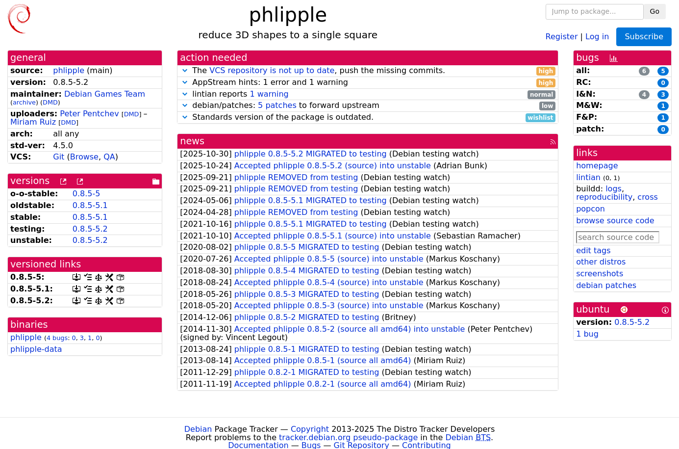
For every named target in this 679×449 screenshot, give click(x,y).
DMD (50, 102)
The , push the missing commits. (367, 71)
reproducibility (604, 197)
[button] (184, 70)
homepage (597, 165)
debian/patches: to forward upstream (367, 106)
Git (58, 156)
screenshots (599, 273)
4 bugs (57, 338)
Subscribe (644, 36)
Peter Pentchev (89, 113)
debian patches (606, 285)
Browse (84, 156)
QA (109, 156)
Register (562, 36)
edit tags (593, 250)
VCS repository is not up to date (271, 70)
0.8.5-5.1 (90, 205)
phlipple (68, 70)
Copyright (310, 429)
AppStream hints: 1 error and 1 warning (367, 83)
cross (647, 197)
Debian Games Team (104, 94)
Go (654, 11)
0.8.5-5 (87, 193)
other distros (601, 261)
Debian (198, 429)
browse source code (615, 220)
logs (613, 188)
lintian (588, 177)
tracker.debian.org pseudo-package (348, 437)
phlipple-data (36, 349)
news (192, 141)
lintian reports (367, 94)
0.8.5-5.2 (90, 229)
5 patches (277, 105)
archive (24, 102)
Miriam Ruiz (33, 122)
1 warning (269, 94)
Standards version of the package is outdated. (367, 117)
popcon (590, 208)
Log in (597, 36)
